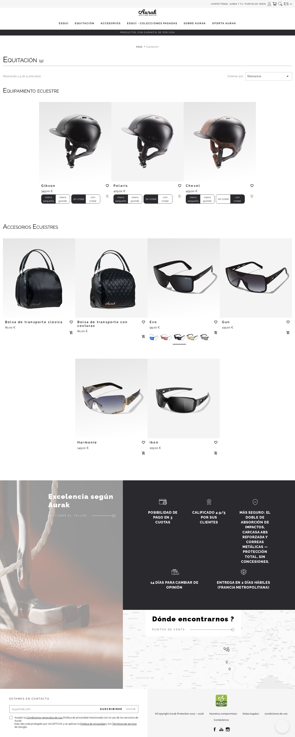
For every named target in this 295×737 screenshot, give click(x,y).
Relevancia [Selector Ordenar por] (268, 76)
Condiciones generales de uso (44, 717)
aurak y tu (236, 4)
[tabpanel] (75, 140)
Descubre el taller (67, 515)
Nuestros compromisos (223, 713)
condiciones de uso (276, 713)
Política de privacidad (92, 723)
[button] (269, 2)
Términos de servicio (124, 723)
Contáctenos (219, 4)
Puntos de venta (255, 4)
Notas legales (251, 713)
